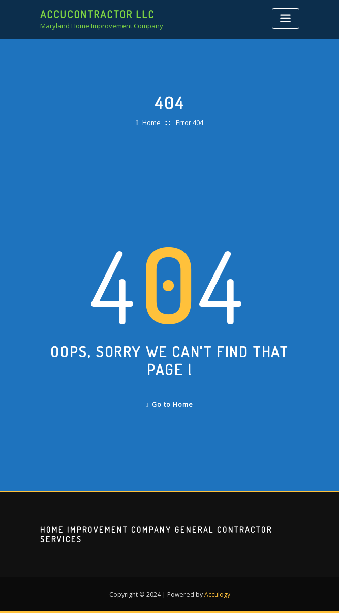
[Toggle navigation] (285, 18)
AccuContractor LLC (97, 14)
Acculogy (217, 594)
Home (151, 122)
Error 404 (189, 122)
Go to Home (169, 404)
